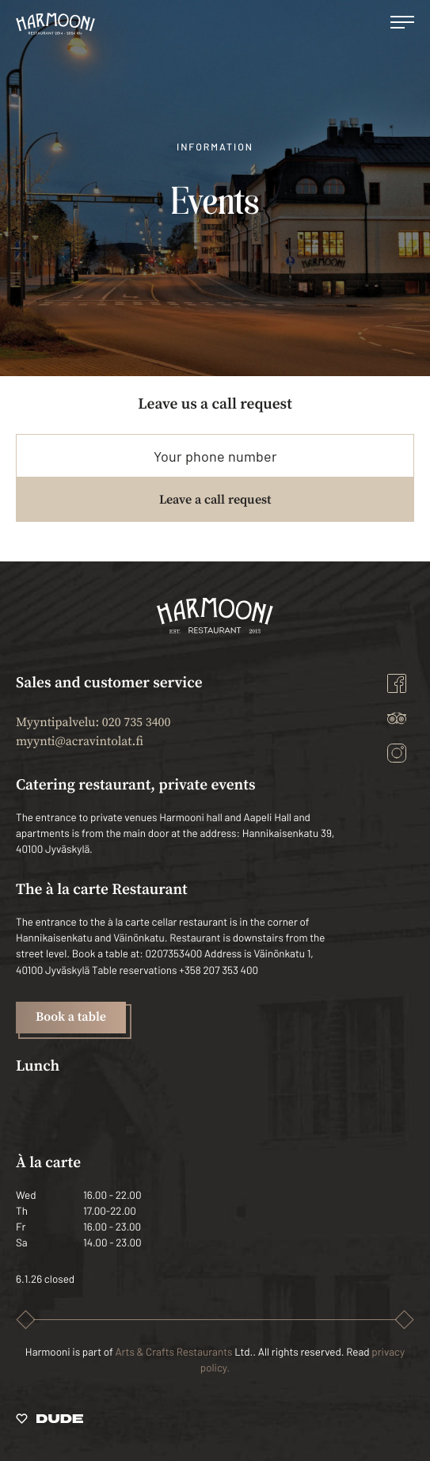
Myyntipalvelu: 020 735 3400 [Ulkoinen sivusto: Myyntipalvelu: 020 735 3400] (93, 723)
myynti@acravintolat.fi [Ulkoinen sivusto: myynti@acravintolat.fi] (79, 742)
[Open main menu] (402, 24)
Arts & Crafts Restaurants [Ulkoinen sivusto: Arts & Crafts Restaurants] (173, 1351)
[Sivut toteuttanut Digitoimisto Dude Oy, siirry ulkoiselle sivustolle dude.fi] (49, 1421)
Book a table (71, 1017)
